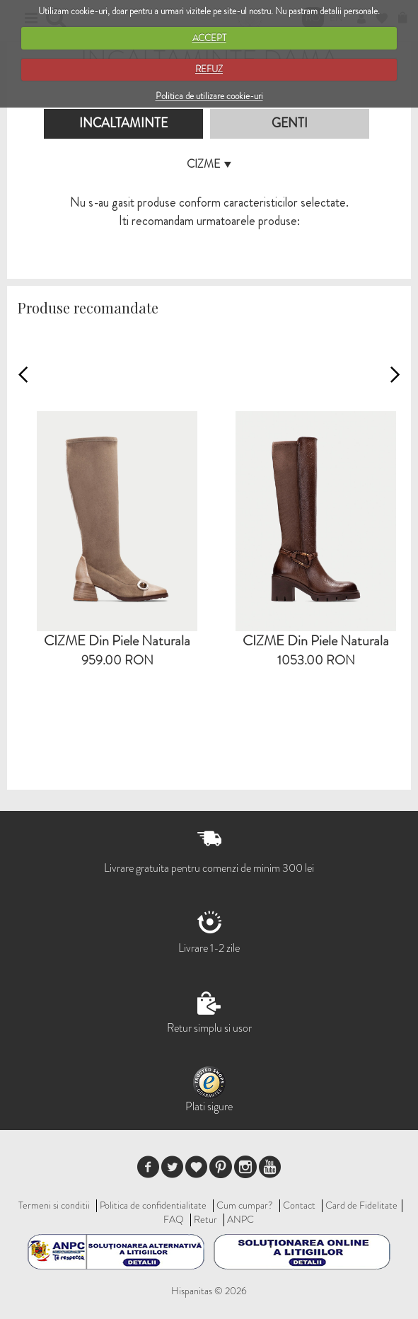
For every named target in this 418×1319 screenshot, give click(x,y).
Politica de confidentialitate (153, 1205)
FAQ (173, 1219)
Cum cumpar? (244, 1205)
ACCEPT (209, 38)
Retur (205, 1219)
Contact (299, 1205)
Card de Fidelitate (361, 1205)
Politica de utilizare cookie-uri (209, 96)
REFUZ (209, 69)
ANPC (240, 1219)
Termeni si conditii (54, 1205)
